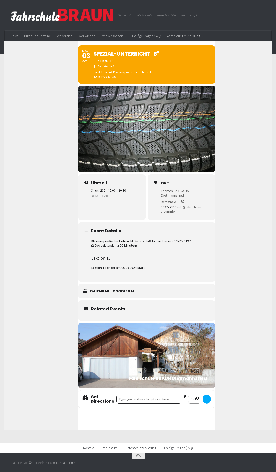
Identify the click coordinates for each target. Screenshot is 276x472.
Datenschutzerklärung (140, 448)
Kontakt (88, 448)
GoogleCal (124, 291)
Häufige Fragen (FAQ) (146, 36)
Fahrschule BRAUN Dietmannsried (175, 193)
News (14, 36)
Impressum (110, 448)
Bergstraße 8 (170, 202)
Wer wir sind (87, 36)
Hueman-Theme (65, 463)
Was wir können (112, 36)
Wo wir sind (65, 36)
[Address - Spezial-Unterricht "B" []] (148, 399)
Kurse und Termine (37, 36)
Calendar (99, 291)
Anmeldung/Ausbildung (183, 36)
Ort (165, 183)
